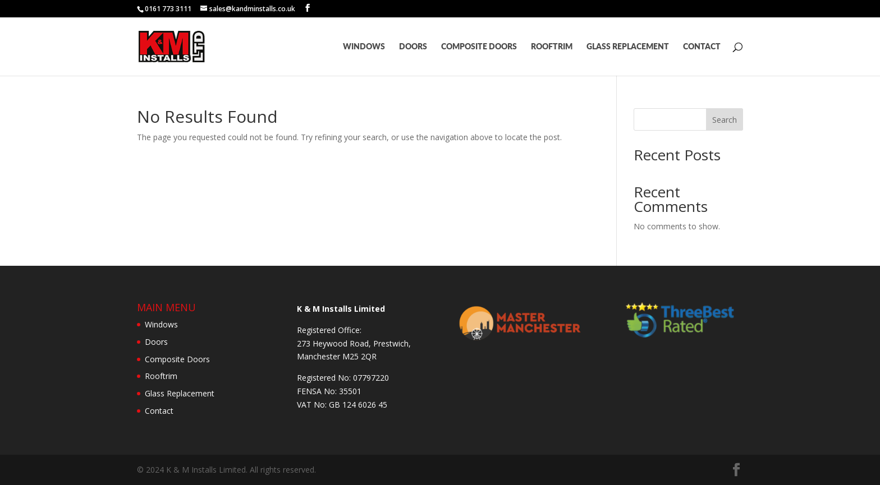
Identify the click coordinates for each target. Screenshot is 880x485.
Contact (702, 47)
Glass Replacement (627, 47)
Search (724, 119)
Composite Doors (479, 47)
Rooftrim (551, 47)
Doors (413, 47)
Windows (364, 47)
